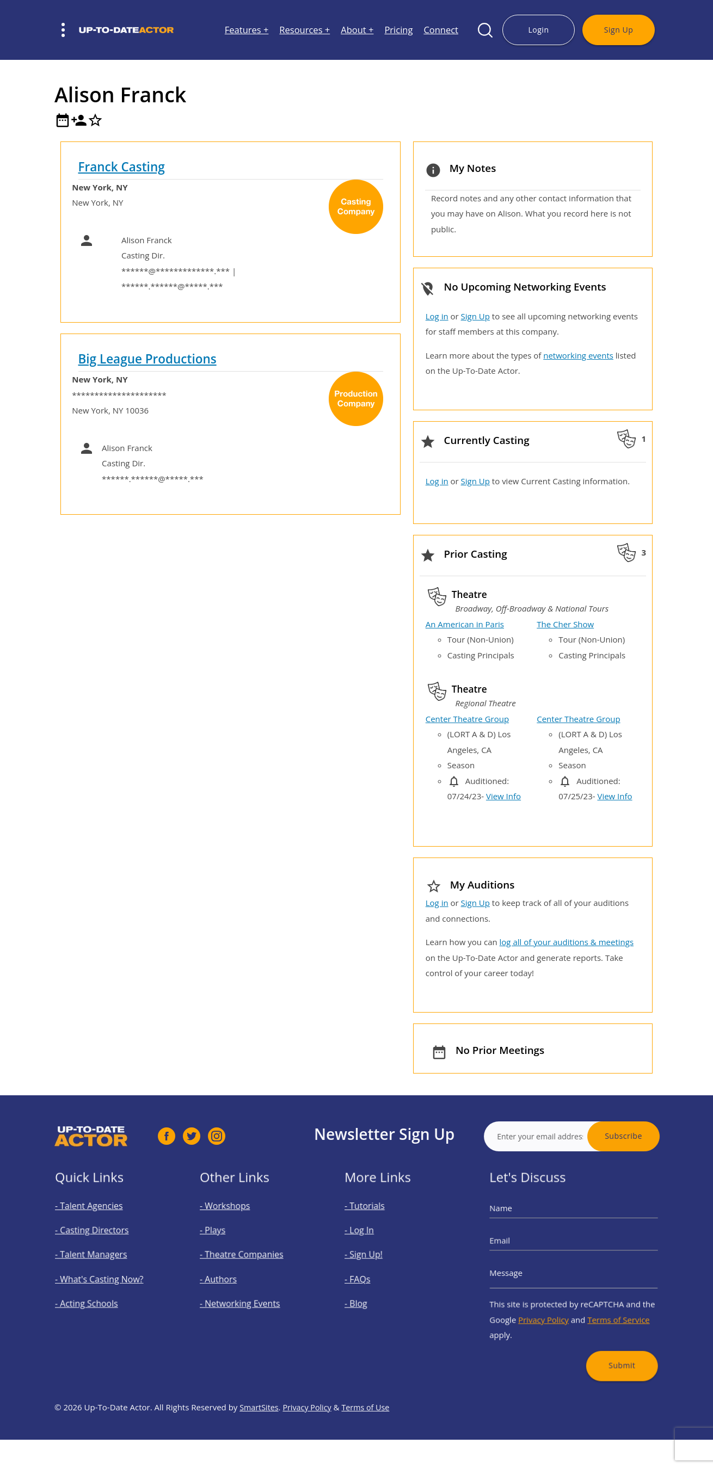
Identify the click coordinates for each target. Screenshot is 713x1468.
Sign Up (618, 29)
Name (518, 1224)
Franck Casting (121, 166)
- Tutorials (375, 1222)
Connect (440, 30)
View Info (503, 796)
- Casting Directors (98, 1240)
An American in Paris (465, 624)
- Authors (229, 1277)
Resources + (304, 30)
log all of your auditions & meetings (567, 941)
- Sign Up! (374, 1259)
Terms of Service (607, 1308)
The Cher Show (565, 624)
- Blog (368, 1296)
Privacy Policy (551, 1308)
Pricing (398, 30)
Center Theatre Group (467, 718)
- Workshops (235, 1222)
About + (357, 30)
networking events (578, 355)
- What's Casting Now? (104, 1277)
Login (538, 29)
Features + (247, 30)
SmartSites (259, 1439)
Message (522, 1273)
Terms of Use (371, 1439)
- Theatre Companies (247, 1259)
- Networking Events (246, 1296)
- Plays (225, 1240)
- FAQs (370, 1277)
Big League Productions (147, 358)
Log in (437, 316)
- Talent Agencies (96, 1222)
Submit (610, 1343)
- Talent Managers (98, 1259)
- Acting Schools (94, 1296)
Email (518, 1248)
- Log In (371, 1240)
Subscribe (656, 1136)
